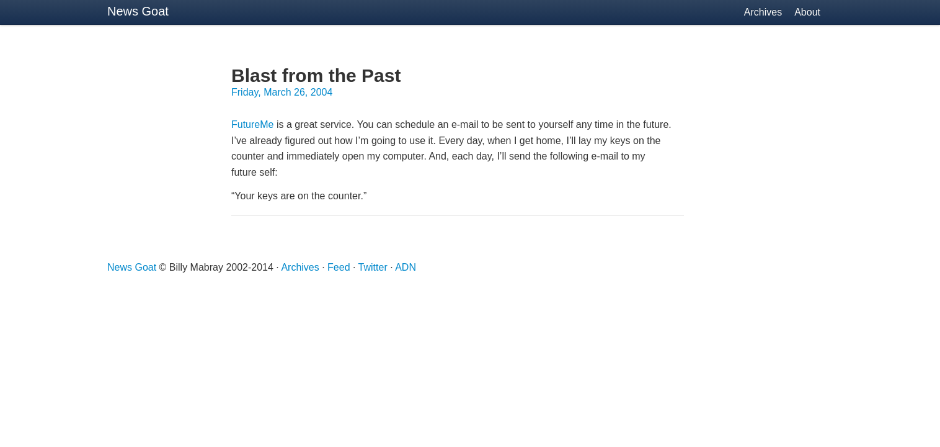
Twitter (373, 267)
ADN (405, 267)
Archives (763, 12)
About (807, 12)
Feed (338, 267)
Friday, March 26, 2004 (281, 92)
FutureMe (252, 124)
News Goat (138, 11)
